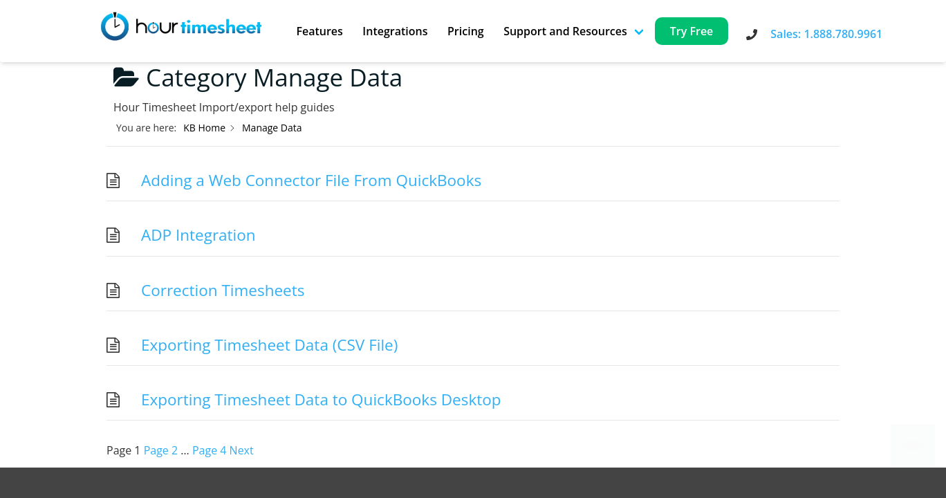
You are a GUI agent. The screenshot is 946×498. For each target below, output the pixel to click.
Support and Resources (565, 31)
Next (242, 450)
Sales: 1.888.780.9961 (826, 34)
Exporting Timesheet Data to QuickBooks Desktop (321, 399)
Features (319, 31)
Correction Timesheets (222, 290)
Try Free (692, 31)
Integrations (394, 31)
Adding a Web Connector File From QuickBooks (311, 180)
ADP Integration (198, 235)
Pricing (465, 31)
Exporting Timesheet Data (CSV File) (269, 345)
